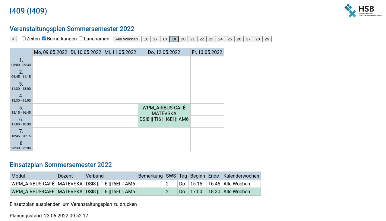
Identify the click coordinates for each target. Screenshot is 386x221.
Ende (213, 176)
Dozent (65, 176)
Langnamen (96, 39)
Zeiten (33, 39)
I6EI (170, 119)
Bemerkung (150, 176)
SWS (171, 176)
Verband (95, 176)
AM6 (183, 119)
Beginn (197, 176)
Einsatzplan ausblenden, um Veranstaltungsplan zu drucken (73, 204)
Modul (18, 176)
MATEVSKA (164, 113)
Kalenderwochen (241, 176)
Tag (183, 176)
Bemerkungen (62, 39)
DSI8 (144, 119)
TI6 (157, 119)
